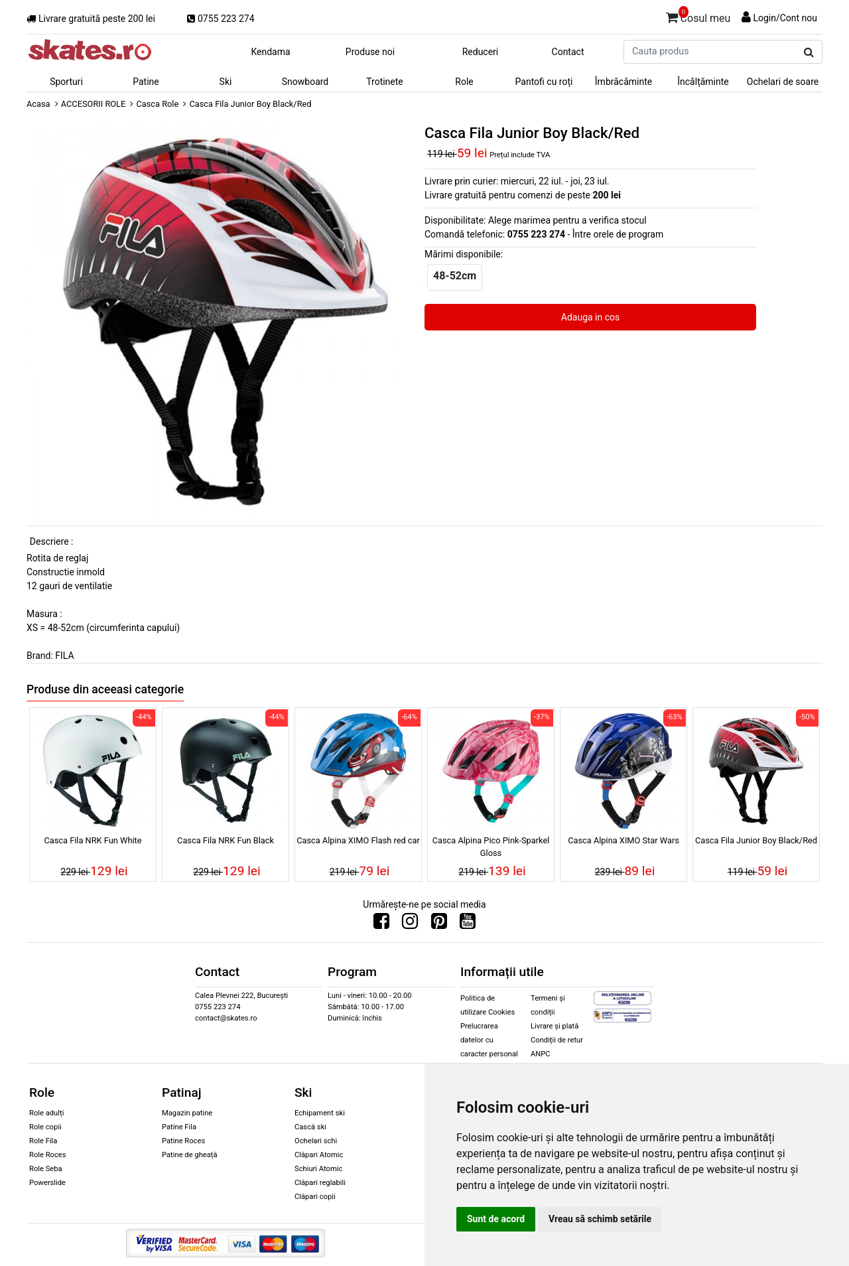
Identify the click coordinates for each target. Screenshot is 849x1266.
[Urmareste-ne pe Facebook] (381, 924)
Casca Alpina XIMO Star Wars (623, 840)
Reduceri (480, 51)
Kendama (270, 51)
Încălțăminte (703, 81)
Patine (146, 81)
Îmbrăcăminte (623, 81)
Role (464, 81)
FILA (64, 655)
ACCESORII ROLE (93, 104)
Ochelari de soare (782, 81)
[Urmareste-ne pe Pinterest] (439, 924)
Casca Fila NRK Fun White (92, 840)
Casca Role (157, 104)
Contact (568, 51)
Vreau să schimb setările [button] (600, 1219)
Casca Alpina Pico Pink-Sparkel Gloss (491, 846)
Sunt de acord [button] (496, 1219)
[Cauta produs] (808, 52)
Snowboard (305, 81)
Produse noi (370, 51)
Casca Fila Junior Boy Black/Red (756, 840)
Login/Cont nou (785, 18)
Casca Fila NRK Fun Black (225, 840)
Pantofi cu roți (544, 81)
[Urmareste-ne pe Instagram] (410, 924)
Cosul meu (698, 16)
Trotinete (384, 81)
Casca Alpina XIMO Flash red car (358, 840)
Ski (226, 81)
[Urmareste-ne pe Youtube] (467, 924)
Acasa (38, 104)
